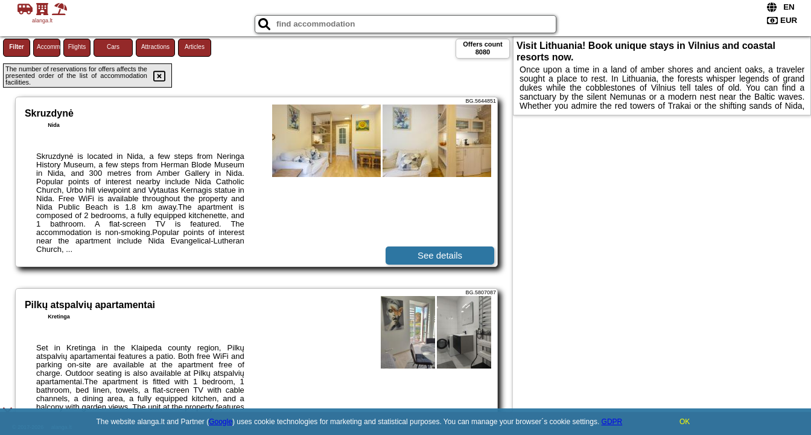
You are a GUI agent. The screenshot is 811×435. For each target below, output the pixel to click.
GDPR (612, 421)
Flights (77, 47)
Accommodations (48, 47)
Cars (113, 47)
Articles (195, 47)
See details (440, 255)
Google (220, 421)
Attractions (155, 47)
